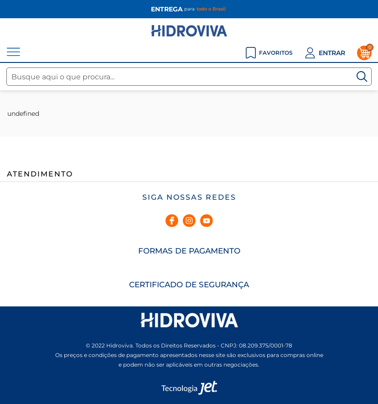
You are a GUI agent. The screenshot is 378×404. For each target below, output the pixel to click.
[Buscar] (362, 76)
